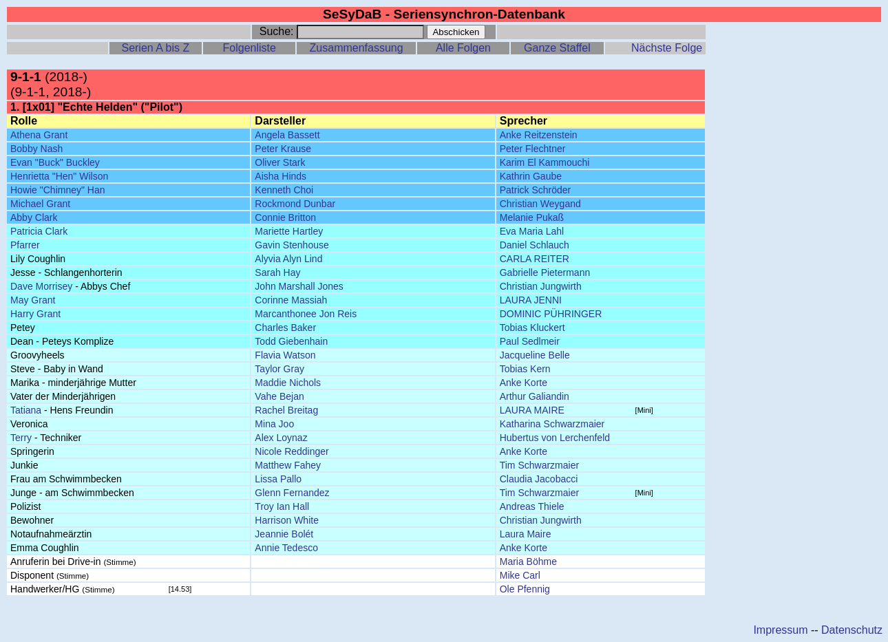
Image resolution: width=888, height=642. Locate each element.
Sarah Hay (277, 272)
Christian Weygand (540, 203)
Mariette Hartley (289, 231)
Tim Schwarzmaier (539, 465)
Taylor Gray (279, 368)
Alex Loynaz (281, 437)
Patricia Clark (38, 231)
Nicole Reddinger (291, 451)
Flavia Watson (285, 355)
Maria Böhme (528, 561)
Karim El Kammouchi (545, 162)
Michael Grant (40, 203)
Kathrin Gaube (531, 176)
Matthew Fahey (288, 465)
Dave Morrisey (41, 286)
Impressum (780, 630)
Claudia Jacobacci (539, 478)
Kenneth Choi (284, 189)
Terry (21, 437)
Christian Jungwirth (541, 286)
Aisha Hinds (280, 176)
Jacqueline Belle (535, 355)
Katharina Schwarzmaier (552, 423)
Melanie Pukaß (532, 217)
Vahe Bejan (279, 396)
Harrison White (287, 520)
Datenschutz (851, 630)
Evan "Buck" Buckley (55, 162)
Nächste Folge (666, 48)
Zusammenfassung (356, 48)
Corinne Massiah (291, 300)
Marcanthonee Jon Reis (306, 313)
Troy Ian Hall (282, 506)
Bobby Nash (36, 148)
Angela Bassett (287, 134)
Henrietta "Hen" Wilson (59, 176)
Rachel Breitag (286, 410)
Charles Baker (285, 327)
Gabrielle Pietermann (545, 272)
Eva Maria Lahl (532, 231)
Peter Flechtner (533, 148)
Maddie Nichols (288, 382)
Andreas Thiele (532, 506)
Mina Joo (274, 423)
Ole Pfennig (525, 589)
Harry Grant (35, 313)
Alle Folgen (463, 48)
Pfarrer (25, 244)
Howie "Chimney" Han (57, 189)
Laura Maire (525, 533)
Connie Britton (285, 217)
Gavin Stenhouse (291, 244)
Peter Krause (283, 148)
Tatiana (25, 410)
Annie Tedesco (286, 547)
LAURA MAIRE (532, 410)
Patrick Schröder (535, 189)
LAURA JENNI (531, 300)
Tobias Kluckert (532, 327)
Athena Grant (38, 134)
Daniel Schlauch (534, 244)
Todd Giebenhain (291, 341)
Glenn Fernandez (292, 492)
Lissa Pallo (278, 478)
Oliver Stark (280, 162)
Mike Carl (520, 575)
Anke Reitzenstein (539, 134)
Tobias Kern (525, 368)
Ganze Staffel (557, 48)
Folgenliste (249, 48)
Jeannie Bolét (284, 533)
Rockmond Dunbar (295, 203)
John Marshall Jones (299, 286)
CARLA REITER (534, 258)
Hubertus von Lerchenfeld (555, 437)
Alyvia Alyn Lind (288, 258)
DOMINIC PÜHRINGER (551, 313)
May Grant (32, 300)
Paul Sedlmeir (530, 341)
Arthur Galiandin (534, 396)
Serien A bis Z (155, 48)
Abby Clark (33, 217)
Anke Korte (523, 382)
